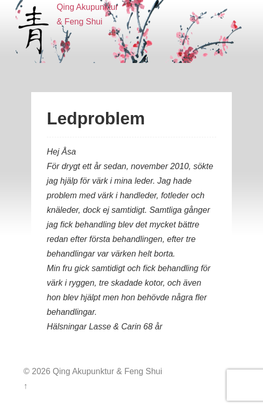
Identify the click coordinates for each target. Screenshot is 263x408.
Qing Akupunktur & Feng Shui (106, 371)
